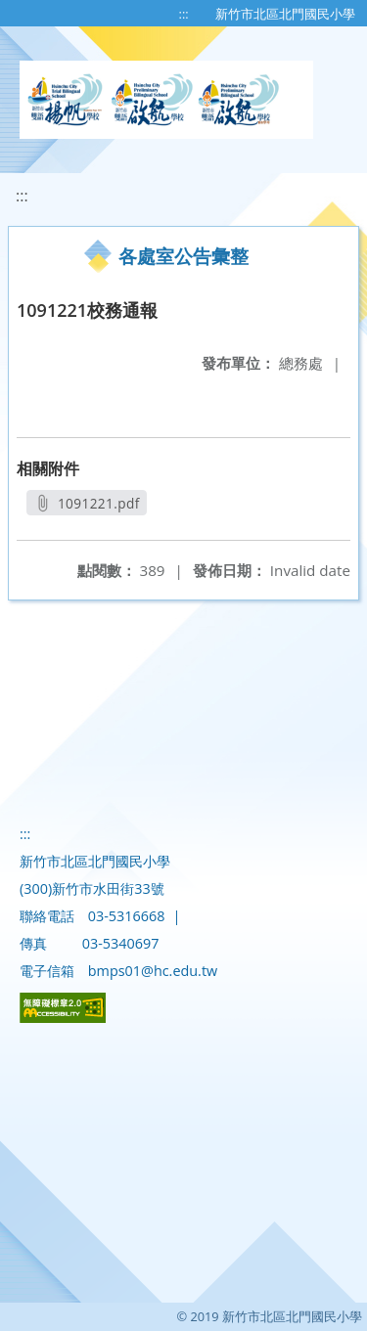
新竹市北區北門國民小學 (285, 13)
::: (184, 13)
